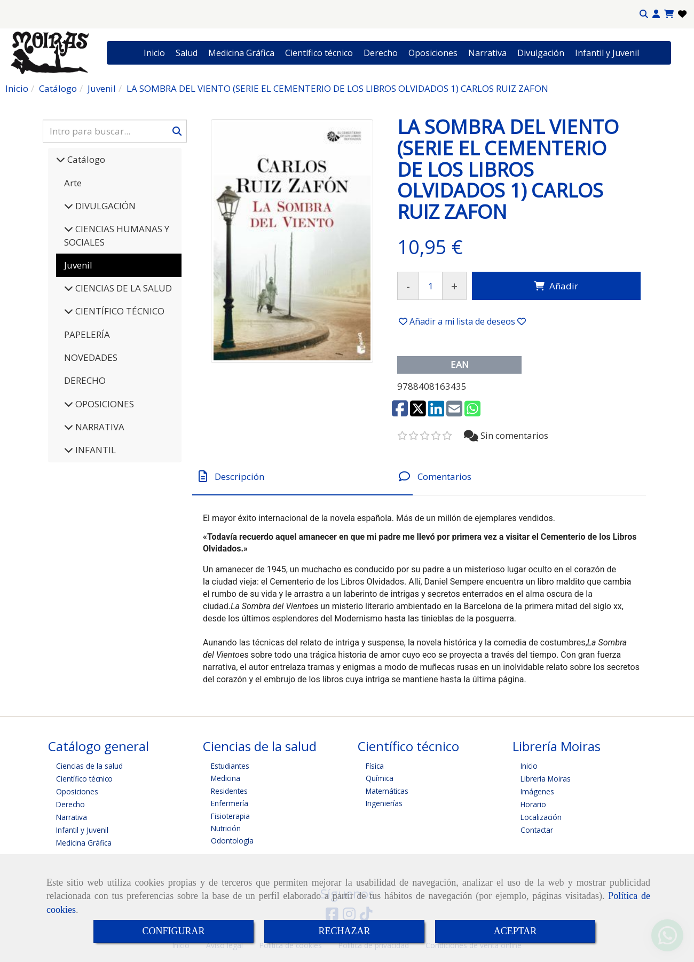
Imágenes (537, 791)
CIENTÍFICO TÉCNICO (118, 311)
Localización (541, 817)
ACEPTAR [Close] (515, 931)
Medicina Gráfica (241, 53)
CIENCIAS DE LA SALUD (122, 288)
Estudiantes (230, 766)
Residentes (229, 791)
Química (379, 778)
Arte (73, 183)
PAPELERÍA (87, 334)
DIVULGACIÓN (104, 206)
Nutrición (226, 828)
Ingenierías (384, 803)
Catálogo (85, 159)
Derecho (381, 53)
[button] (656, 14)
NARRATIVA (98, 427)
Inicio (154, 53)
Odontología (232, 840)
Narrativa (487, 53)
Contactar (536, 830)
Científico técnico (319, 53)
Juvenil (78, 265)
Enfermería (229, 803)
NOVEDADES (90, 357)
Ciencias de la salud (89, 766)
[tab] (302, 476)
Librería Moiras (545, 779)
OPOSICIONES (103, 404)
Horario (533, 804)
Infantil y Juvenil (607, 53)
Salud (187, 53)
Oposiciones (433, 53)
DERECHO (85, 380)
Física (375, 766)
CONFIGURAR (173, 931)
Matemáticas (387, 791)
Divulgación (540, 53)
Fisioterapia (230, 816)
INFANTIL (94, 450)
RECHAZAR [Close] (344, 931)
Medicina (225, 778)
